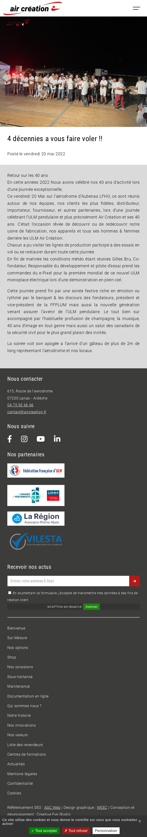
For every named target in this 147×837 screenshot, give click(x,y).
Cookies (14, 793)
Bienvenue (16, 628)
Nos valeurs (17, 735)
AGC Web (52, 807)
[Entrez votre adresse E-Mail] (73, 581)
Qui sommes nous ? (24, 706)
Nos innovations (21, 725)
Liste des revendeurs (25, 745)
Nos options (17, 648)
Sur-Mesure (17, 638)
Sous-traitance (20, 677)
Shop (11, 657)
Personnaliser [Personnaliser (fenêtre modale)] (106, 831)
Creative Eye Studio (53, 814)
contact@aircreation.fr (26, 412)
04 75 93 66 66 (20, 405)
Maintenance (18, 686)
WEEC (102, 807)
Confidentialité (20, 783)
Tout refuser (76, 831)
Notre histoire (19, 715)
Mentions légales (22, 774)
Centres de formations (26, 754)
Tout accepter (44, 831)
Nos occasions (20, 667)
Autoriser (92, 606)
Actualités (16, 764)
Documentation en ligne (28, 696)
